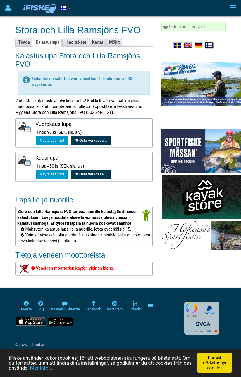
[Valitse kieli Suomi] (209, 45)
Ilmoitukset (75, 42)
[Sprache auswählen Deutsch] (199, 45)
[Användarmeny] (8, 8)
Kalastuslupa (47, 42)
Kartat (97, 42)
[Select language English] (188, 45)
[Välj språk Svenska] (178, 45)
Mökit (114, 42)
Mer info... (41, 368)
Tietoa (24, 42)
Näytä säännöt (52, 140)
